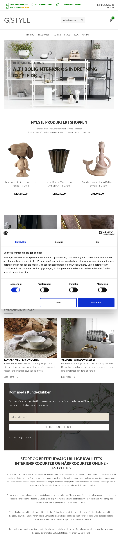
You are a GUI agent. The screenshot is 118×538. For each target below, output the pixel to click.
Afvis (58, 302)
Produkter (43, 35)
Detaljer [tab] (59, 242)
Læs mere (9, 376)
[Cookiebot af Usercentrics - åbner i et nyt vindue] (101, 233)
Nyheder (30, 35)
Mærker (57, 35)
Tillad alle (96, 302)
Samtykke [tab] (20, 242)
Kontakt (86, 35)
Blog (76, 35)
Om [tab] (97, 242)
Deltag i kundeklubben (59, 427)
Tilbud (67, 35)
